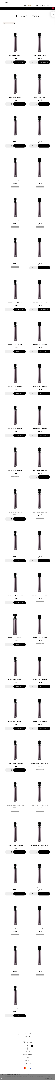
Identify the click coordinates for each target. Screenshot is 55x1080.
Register (30, 5)
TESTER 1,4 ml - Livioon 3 (39, 55)
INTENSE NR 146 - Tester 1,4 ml (15, 969)
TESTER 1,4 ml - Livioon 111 (15, 637)
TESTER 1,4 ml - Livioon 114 (15, 679)
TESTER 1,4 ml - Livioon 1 (15, 55)
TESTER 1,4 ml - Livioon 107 (39, 595)
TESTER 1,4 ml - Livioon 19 (40, 221)
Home (27, 1057)
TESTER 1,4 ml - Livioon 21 (40, 261)
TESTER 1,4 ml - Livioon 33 (15, 344)
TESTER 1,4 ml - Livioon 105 (15, 595)
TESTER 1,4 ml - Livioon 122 (15, 763)
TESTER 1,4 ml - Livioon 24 (15, 302)
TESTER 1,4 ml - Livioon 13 (15, 181)
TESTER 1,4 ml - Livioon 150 (39, 969)
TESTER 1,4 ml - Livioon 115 (40, 679)
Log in (25, 5)
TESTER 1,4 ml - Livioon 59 (15, 554)
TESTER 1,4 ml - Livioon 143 (15, 929)
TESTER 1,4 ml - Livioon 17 (15, 221)
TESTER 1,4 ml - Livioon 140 (39, 887)
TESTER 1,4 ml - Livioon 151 (15, 1009)
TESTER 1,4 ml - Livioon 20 (15, 261)
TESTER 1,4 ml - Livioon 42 (40, 386)
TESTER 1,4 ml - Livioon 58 (40, 512)
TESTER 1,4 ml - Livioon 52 (40, 470)
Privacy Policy (46, 1076)
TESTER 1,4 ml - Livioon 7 (15, 97)
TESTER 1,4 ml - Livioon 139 (15, 887)
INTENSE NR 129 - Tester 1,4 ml (15, 805)
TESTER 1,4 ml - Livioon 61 (40, 554)
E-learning (27, 1060)
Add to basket (19, 62)
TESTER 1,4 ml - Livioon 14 (40, 181)
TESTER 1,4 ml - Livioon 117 (15, 721)
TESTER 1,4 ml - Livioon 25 (40, 302)
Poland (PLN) (37, 5)
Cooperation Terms (27, 1062)
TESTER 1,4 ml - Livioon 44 (40, 428)
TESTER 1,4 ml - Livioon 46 (15, 470)
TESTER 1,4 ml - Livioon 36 (40, 344)
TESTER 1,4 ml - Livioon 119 (40, 721)
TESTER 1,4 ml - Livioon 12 (40, 139)
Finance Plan (27, 1063)
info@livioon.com (27, 1054)
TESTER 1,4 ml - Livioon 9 (15, 139)
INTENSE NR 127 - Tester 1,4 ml (39, 763)
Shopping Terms (27, 1065)
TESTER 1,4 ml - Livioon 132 (15, 845)
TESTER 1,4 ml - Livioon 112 (40, 637)
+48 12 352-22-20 (29, 1055)
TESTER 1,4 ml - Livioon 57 (15, 512)
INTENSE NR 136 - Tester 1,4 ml (39, 845)
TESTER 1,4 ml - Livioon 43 (15, 428)
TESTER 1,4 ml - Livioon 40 (15, 386)
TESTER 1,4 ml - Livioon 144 (39, 929)
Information (27, 1058)
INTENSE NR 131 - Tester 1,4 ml (39, 805)
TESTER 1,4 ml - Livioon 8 (39, 97)
